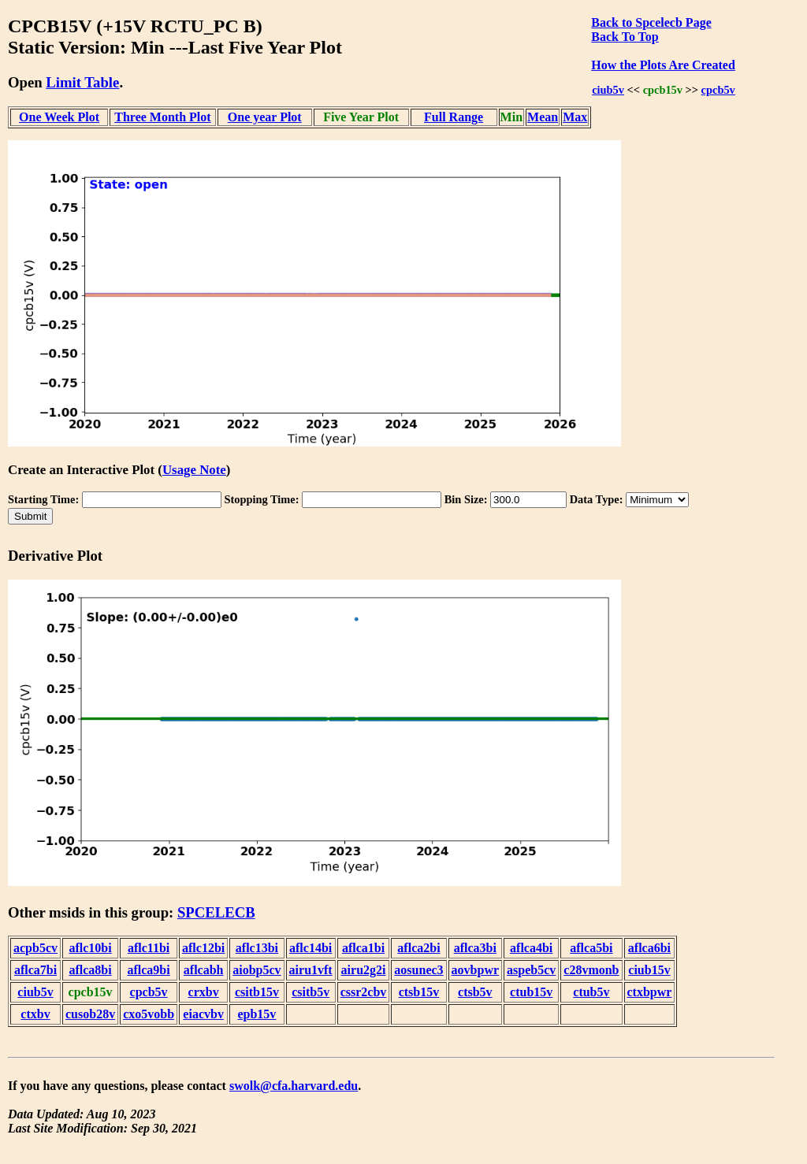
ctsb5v (475, 992)
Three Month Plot (162, 117)
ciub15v (649, 970)
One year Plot (265, 117)
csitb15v (257, 992)
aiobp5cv (256, 970)
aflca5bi (591, 948)
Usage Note (194, 469)
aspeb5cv (531, 970)
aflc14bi (310, 948)
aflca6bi (649, 948)
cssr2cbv (363, 992)
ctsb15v (419, 992)
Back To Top (624, 36)
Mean (542, 117)
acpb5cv (35, 948)
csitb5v (310, 992)
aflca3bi (475, 948)
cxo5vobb (148, 1014)
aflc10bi (90, 948)
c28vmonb (591, 970)
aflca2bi (418, 948)
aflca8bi (90, 970)
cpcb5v (718, 89)
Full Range (453, 117)
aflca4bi (531, 948)
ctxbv (35, 1014)
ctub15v (531, 992)
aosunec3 (418, 970)
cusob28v (90, 1014)
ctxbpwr (649, 992)
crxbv (203, 992)
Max (575, 117)
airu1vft (311, 970)
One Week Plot (59, 117)
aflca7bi (35, 970)
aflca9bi (148, 970)
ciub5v (608, 89)
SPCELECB (216, 912)
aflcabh (204, 970)
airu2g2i (363, 970)
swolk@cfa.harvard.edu (293, 1085)
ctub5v (591, 992)
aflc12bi (203, 948)
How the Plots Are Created (662, 65)
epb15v (256, 1014)
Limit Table (82, 82)
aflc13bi (257, 948)
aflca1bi (363, 948)
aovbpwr (475, 970)
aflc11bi (148, 948)
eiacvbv (203, 1014)
